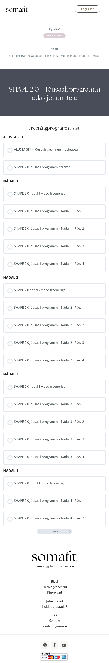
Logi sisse (87, 9)
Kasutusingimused (54, 626)
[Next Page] (70, 532)
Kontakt (54, 621)
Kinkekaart (54, 593)
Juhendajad (54, 601)
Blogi (54, 582)
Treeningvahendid (54, 587)
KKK (54, 615)
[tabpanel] (54, 93)
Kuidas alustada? (54, 607)
